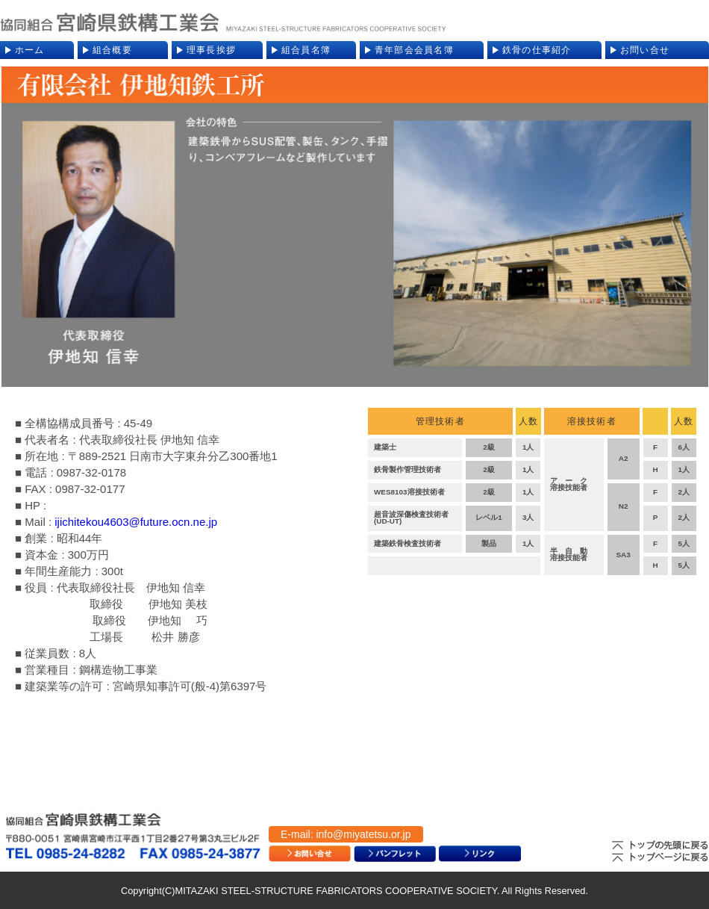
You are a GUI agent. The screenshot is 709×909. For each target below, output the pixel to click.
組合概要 (112, 50)
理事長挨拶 (211, 50)
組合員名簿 (306, 50)
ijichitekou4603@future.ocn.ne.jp (135, 521)
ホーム (30, 50)
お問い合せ (644, 50)
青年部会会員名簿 (414, 50)
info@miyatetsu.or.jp (363, 834)
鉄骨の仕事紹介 (537, 50)
